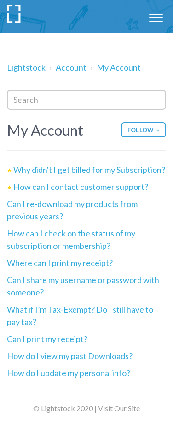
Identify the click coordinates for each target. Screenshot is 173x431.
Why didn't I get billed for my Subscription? (89, 170)
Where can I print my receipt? (60, 263)
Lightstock (26, 67)
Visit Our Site (119, 408)
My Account (119, 67)
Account (71, 67)
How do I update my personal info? (68, 373)
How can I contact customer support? (80, 187)
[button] (155, 16)
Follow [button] (140, 130)
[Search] (86, 100)
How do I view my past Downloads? (70, 356)
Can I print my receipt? (47, 339)
